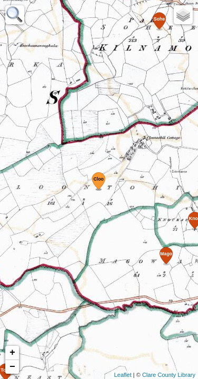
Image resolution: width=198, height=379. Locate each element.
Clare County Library (168, 375)
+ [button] (12, 352)
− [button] (12, 367)
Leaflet (122, 375)
